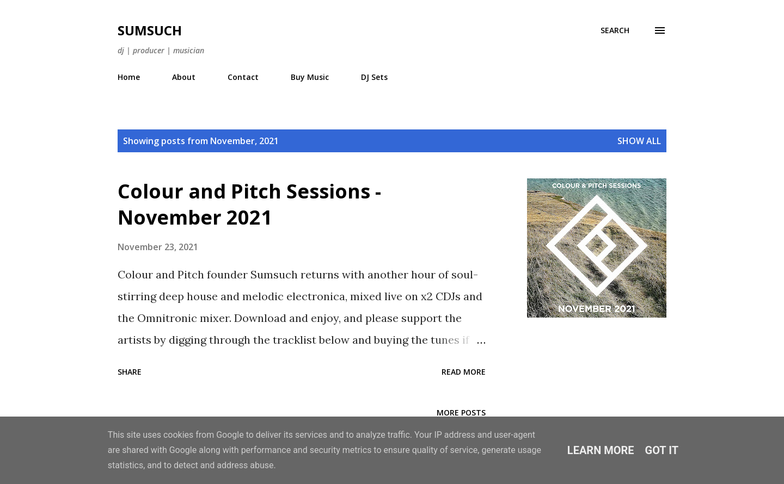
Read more (464, 372)
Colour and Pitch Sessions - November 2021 (249, 204)
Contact (243, 77)
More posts (461, 412)
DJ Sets (374, 77)
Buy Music (310, 77)
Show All (639, 141)
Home (129, 77)
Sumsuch (150, 30)
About (183, 77)
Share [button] (130, 372)
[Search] (615, 30)
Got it (662, 450)
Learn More (600, 450)
